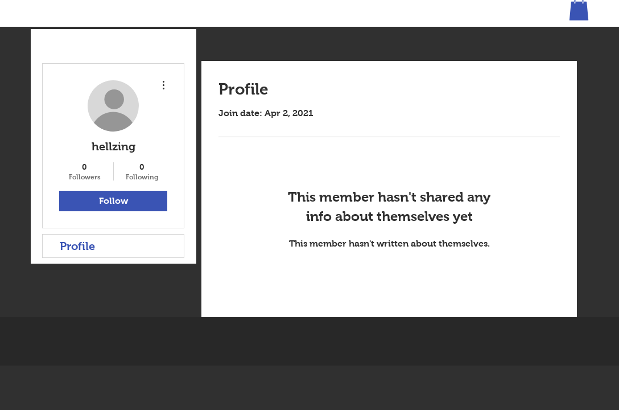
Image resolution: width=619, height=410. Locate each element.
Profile (77, 246)
